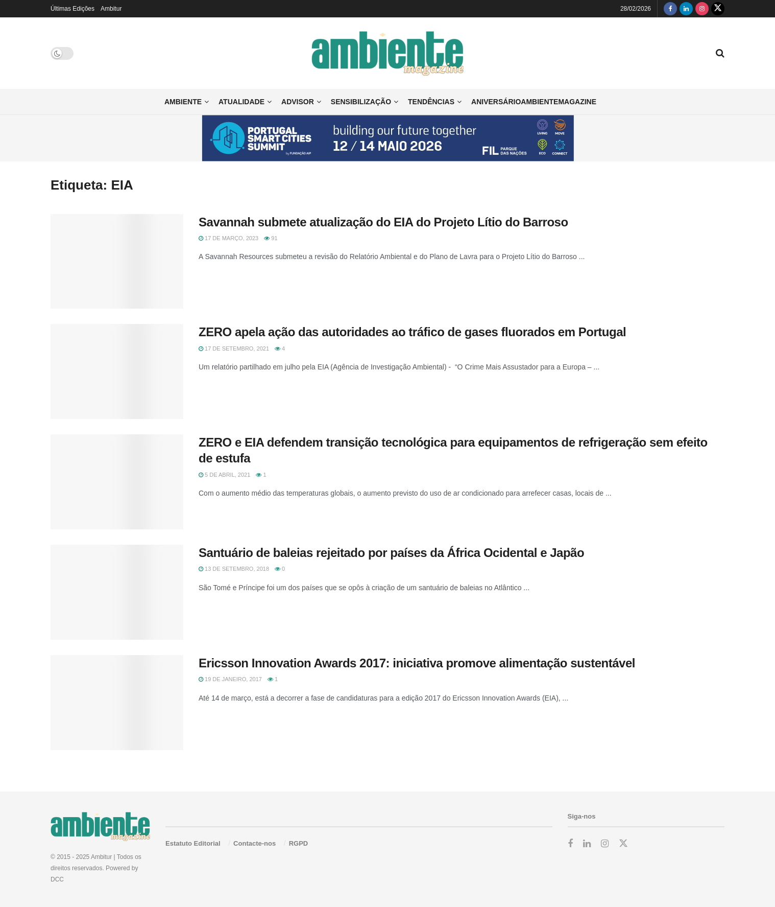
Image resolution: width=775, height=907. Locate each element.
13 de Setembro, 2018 (234, 569)
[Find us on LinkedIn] (686, 8)
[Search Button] (720, 53)
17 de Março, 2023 (228, 238)
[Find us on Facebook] (670, 8)
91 (270, 238)
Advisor (297, 102)
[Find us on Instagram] (702, 8)
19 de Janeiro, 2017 (230, 679)
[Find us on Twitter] (717, 8)
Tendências (431, 102)
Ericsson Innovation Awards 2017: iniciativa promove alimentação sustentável (417, 663)
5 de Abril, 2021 (224, 475)
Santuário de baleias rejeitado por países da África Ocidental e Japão (391, 553)
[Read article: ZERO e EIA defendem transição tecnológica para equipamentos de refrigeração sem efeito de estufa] (117, 481)
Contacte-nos (254, 843)
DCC (57, 879)
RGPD (298, 843)
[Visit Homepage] (388, 53)
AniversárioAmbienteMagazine (533, 102)
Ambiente (183, 102)
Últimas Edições (72, 8)
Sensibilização (361, 102)
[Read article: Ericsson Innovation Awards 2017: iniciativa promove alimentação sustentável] (117, 702)
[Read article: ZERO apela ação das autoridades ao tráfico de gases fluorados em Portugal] (117, 371)
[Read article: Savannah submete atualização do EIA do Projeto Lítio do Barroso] (117, 261)
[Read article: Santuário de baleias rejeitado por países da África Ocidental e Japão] (117, 592)
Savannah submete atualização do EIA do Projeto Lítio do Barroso (383, 222)
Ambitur (111, 8)
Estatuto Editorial (193, 843)
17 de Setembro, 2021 (234, 348)
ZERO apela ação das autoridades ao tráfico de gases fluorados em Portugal (412, 332)
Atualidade (241, 102)
